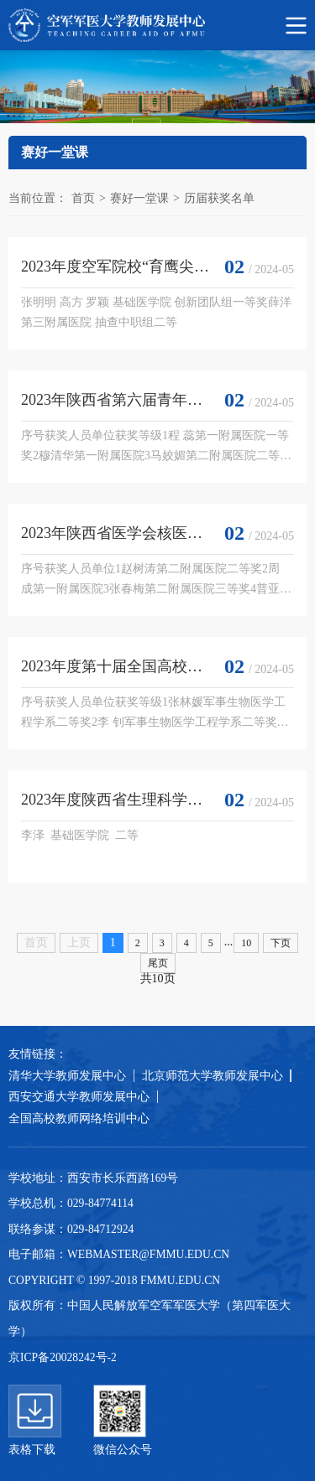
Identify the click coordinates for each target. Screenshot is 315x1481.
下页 (280, 943)
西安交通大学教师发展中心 (79, 1096)
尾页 (158, 963)
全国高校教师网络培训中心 (79, 1118)
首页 (83, 198)
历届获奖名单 (219, 198)
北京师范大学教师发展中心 (212, 1075)
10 (246, 943)
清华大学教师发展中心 (67, 1075)
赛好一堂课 (139, 198)
